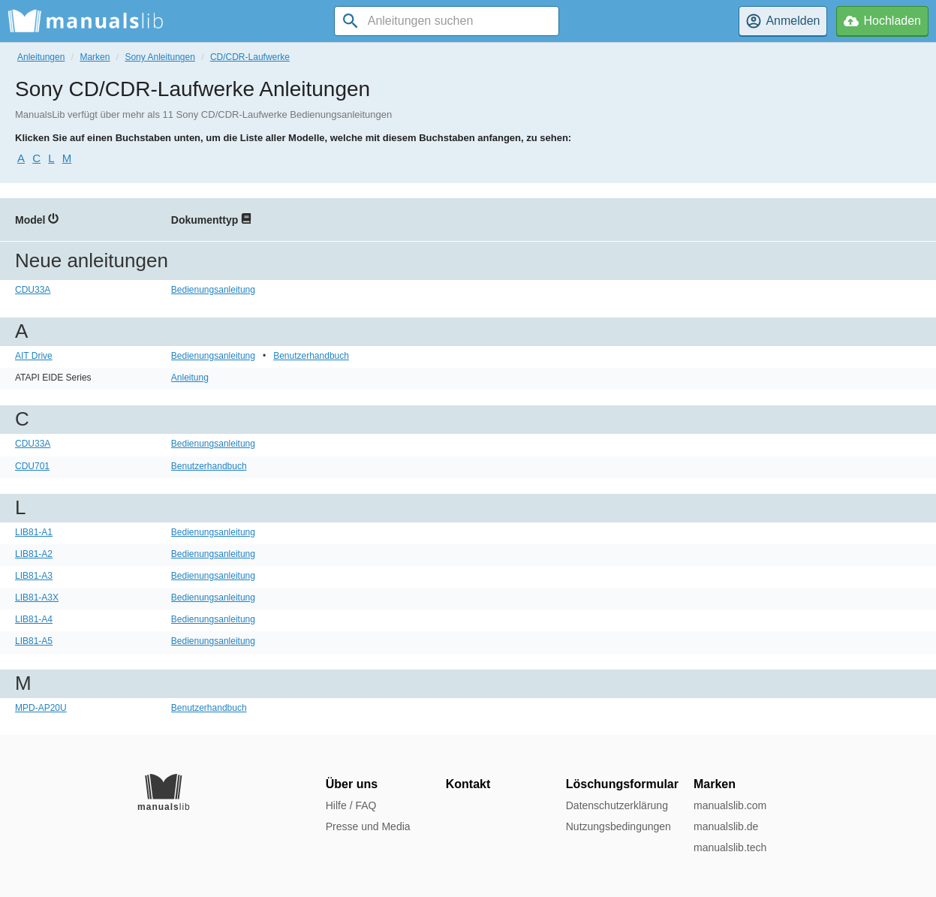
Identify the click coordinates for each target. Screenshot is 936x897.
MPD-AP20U (41, 708)
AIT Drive (34, 356)
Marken (95, 57)
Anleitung (190, 377)
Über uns (352, 784)
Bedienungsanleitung (213, 289)
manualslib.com (730, 805)
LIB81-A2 (34, 554)
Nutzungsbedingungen (618, 826)
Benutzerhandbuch (311, 356)
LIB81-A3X (37, 597)
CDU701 (32, 466)
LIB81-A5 (34, 641)
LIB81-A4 (34, 619)
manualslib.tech (730, 847)
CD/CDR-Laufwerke (250, 57)
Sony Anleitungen (159, 57)
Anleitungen (41, 57)
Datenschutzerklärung (617, 805)
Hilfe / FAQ (351, 805)
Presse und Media (368, 826)
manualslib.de (726, 826)
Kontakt (468, 784)
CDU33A (32, 289)
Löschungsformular (622, 784)
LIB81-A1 (34, 532)
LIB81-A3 (34, 575)
